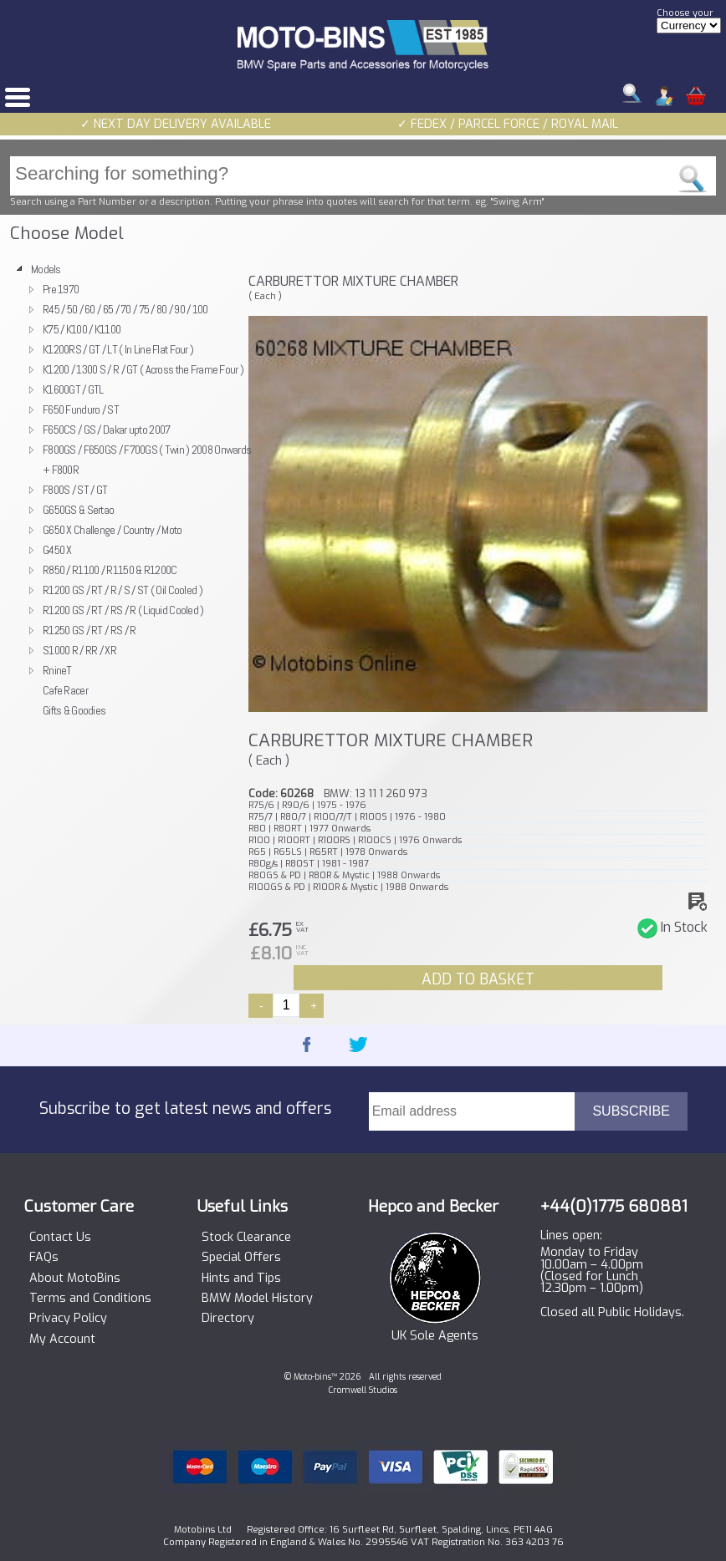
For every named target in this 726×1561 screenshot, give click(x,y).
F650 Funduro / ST (81, 409)
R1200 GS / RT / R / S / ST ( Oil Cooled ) (122, 589)
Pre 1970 (61, 289)
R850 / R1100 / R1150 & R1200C (109, 569)
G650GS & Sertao (78, 509)
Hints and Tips (241, 1278)
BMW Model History (257, 1298)
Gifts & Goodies (74, 710)
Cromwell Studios (363, 1390)
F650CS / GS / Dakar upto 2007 (106, 429)
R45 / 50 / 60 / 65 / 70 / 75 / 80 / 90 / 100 (125, 309)
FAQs (44, 1257)
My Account (62, 1339)
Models (46, 269)
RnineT (57, 670)
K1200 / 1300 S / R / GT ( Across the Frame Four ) (143, 369)
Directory (228, 1318)
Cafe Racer (65, 690)
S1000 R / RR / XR (79, 650)
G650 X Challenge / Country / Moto (112, 529)
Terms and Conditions (90, 1298)
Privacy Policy (68, 1318)
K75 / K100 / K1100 (81, 329)
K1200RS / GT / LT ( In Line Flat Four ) (118, 349)
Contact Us (60, 1237)
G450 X (57, 549)
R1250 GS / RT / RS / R (89, 630)
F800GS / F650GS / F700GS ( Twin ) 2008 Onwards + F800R (147, 459)
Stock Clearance (246, 1237)
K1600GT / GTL (73, 389)
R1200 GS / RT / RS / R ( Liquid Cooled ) (123, 610)
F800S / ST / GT (75, 489)
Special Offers (241, 1257)
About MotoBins (74, 1278)
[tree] (124, 489)
